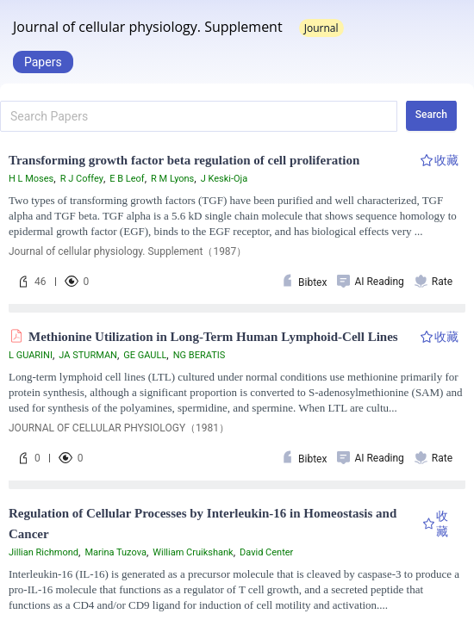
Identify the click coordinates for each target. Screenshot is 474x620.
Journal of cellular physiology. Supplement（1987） (127, 251)
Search (431, 114)
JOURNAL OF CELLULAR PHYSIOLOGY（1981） (119, 428)
